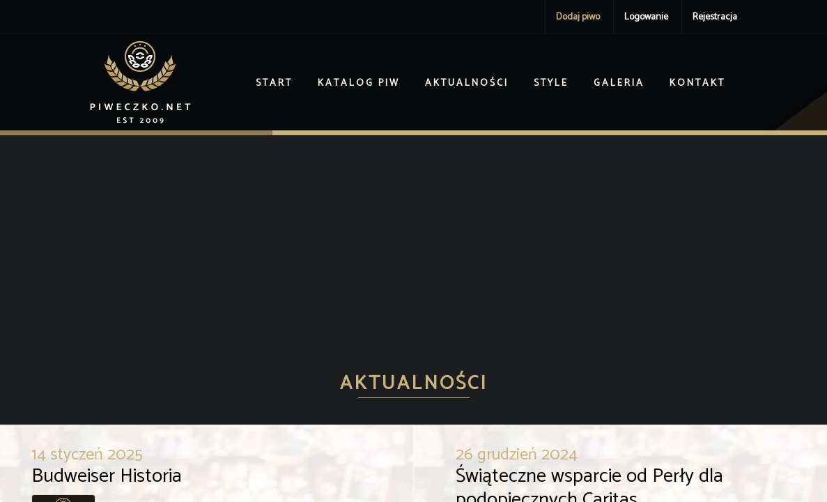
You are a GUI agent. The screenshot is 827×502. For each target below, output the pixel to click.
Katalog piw (359, 83)
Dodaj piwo (578, 17)
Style (551, 83)
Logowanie (646, 17)
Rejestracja (715, 17)
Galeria (619, 83)
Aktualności (467, 83)
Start (274, 83)
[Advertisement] (413, 239)
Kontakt (697, 83)
